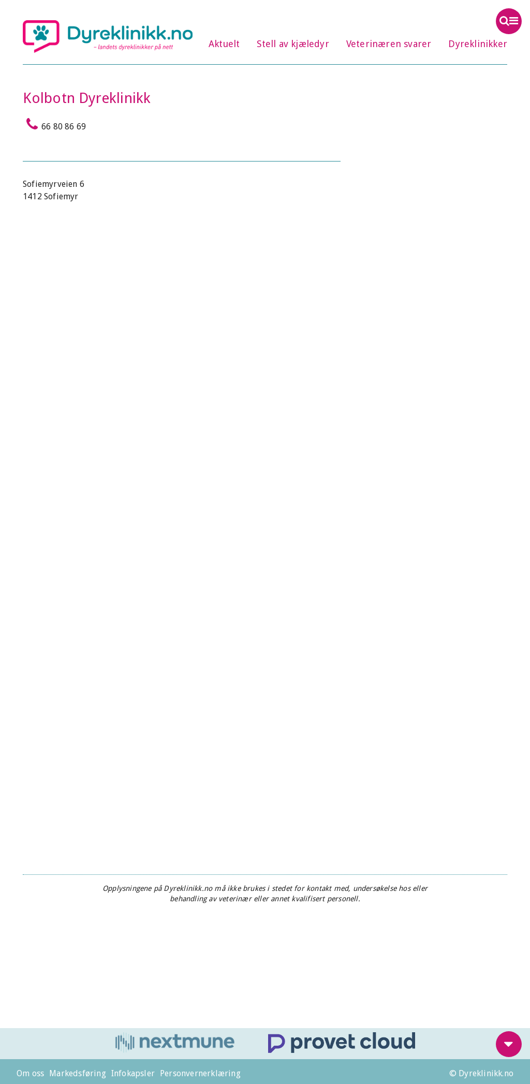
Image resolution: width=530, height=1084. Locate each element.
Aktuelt (224, 43)
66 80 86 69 (54, 124)
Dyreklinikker (477, 43)
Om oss (30, 1073)
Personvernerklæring (200, 1073)
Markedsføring (77, 1073)
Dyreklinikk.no (108, 36)
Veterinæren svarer (389, 43)
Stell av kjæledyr (293, 43)
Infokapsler (133, 1073)
